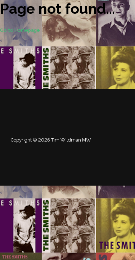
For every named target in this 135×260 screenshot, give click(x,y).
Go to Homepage (20, 30)
